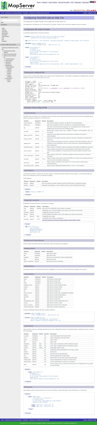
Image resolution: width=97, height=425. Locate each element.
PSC (3, 39)
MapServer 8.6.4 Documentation (13, 12)
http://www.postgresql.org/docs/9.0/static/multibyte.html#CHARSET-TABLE (61, 220)
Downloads (4, 34)
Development (5, 33)
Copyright (23, 423)
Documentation (5, 36)
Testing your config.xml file (10, 54)
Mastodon (78, 2)
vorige (85, 12)
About (3, 28)
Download (85, 2)
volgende (90, 12)
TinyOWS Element (9, 59)
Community (4, 31)
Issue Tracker (53, 2)
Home (39, 2)
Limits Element (8, 60)
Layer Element (8, 78)
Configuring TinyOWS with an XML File (39, 12)
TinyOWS (25, 12)
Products (44, 2)
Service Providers (64, 2)
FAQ (72, 2)
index (94, 12)
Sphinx (72, 423)
